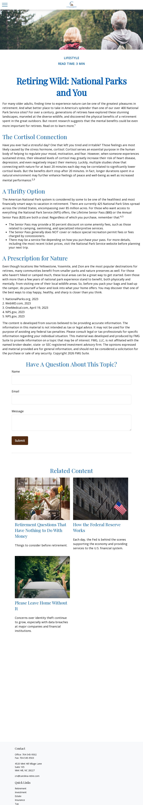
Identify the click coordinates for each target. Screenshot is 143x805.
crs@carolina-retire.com (27, 775)
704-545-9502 (29, 754)
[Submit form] (20, 440)
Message (18, 411)
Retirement (20, 788)
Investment (20, 792)
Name (16, 371)
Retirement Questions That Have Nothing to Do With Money (40, 530)
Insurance (20, 799)
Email (15, 391)
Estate (18, 796)
